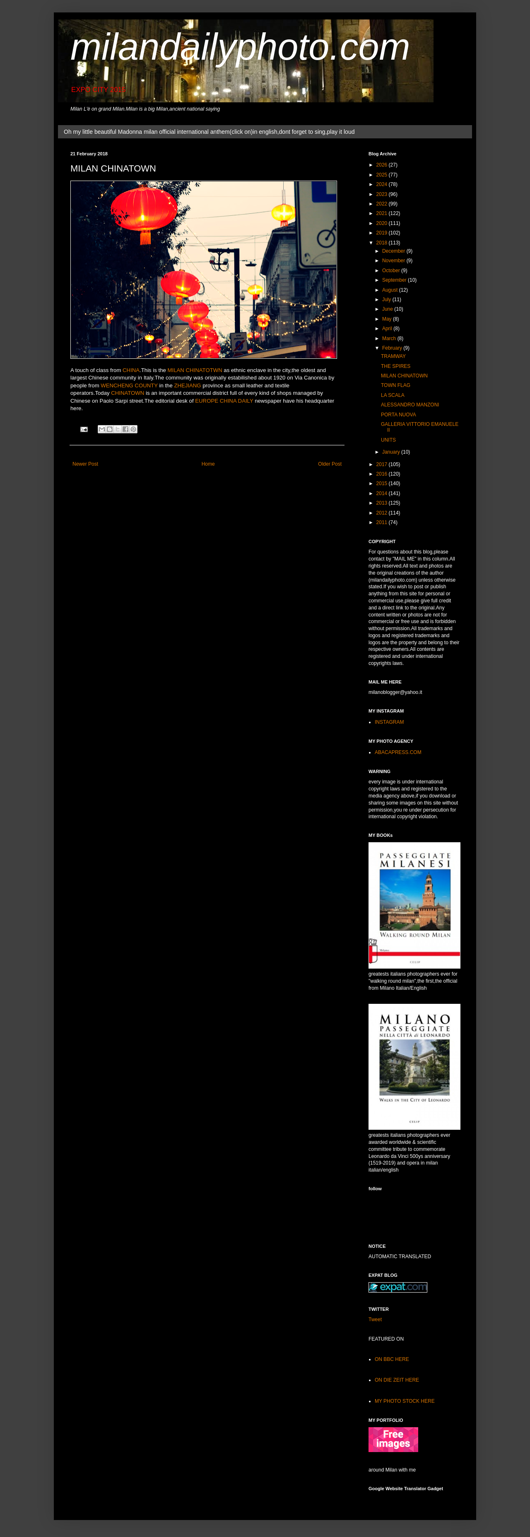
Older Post (330, 464)
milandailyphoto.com (240, 47)
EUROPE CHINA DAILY (224, 401)
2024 (382, 184)
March (390, 338)
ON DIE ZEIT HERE (397, 1380)
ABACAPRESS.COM (398, 752)
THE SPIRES (395, 366)
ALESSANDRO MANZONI (410, 405)
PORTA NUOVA (398, 415)
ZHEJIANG (187, 385)
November (394, 260)
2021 (382, 213)
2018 (382, 243)
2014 (382, 493)
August (390, 290)
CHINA (131, 370)
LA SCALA (393, 395)
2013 (382, 503)
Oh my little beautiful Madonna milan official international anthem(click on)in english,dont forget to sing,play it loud (209, 131)
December (394, 251)
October (391, 270)
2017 (382, 464)
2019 (382, 233)
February (392, 348)
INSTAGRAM (389, 722)
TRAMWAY (393, 356)
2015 (382, 483)
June (388, 309)
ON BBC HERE (392, 1359)
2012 (382, 513)
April (387, 328)
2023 (382, 194)
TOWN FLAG (395, 385)
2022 (382, 204)
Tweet (375, 1319)
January (391, 452)
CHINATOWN (127, 393)
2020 (382, 223)
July (387, 299)
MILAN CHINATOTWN (195, 370)
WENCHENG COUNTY (129, 385)
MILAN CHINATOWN (404, 376)
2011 (382, 522)
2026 (382, 165)
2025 (382, 175)
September (395, 280)
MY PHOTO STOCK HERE (405, 1401)
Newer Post (85, 464)
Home (208, 464)
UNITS (388, 440)
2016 (382, 474)
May (387, 319)
